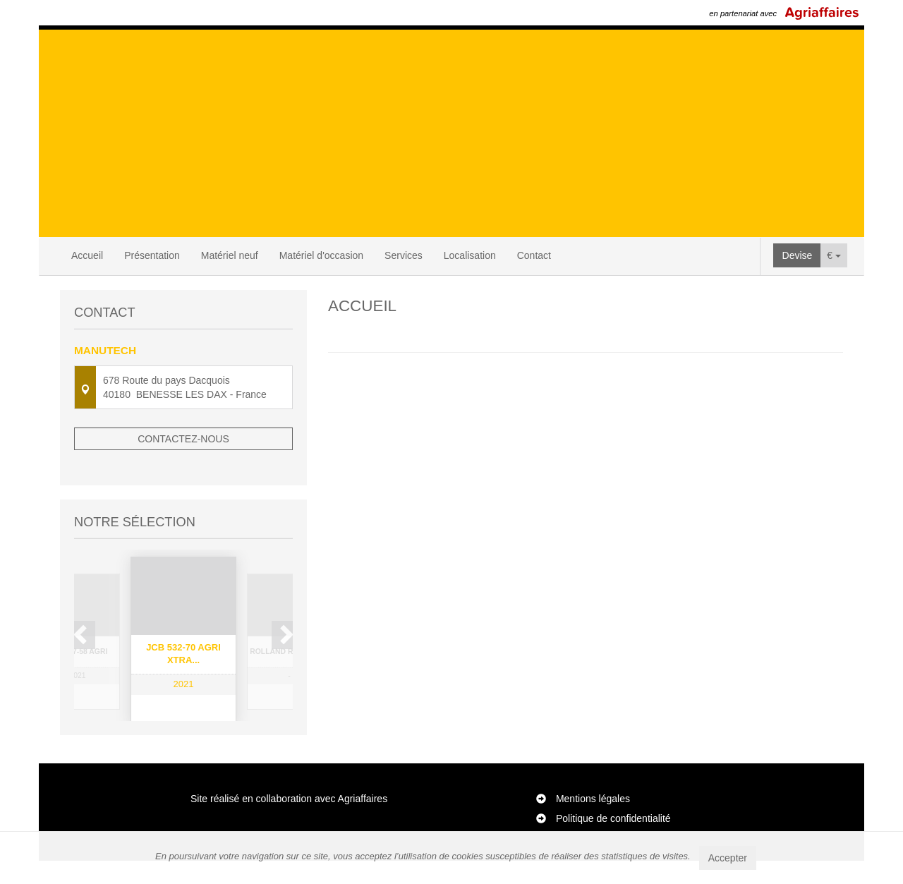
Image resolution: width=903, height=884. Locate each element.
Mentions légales (593, 822)
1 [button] (163, 733)
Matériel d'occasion (321, 255)
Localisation (470, 255)
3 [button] (191, 733)
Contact (534, 255)
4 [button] (205, 733)
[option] (183, 620)
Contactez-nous (183, 438)
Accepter (727, 858)
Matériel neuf (229, 255)
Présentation (152, 255)
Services (403, 255)
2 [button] (177, 733)
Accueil (87, 255)
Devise (797, 255)
